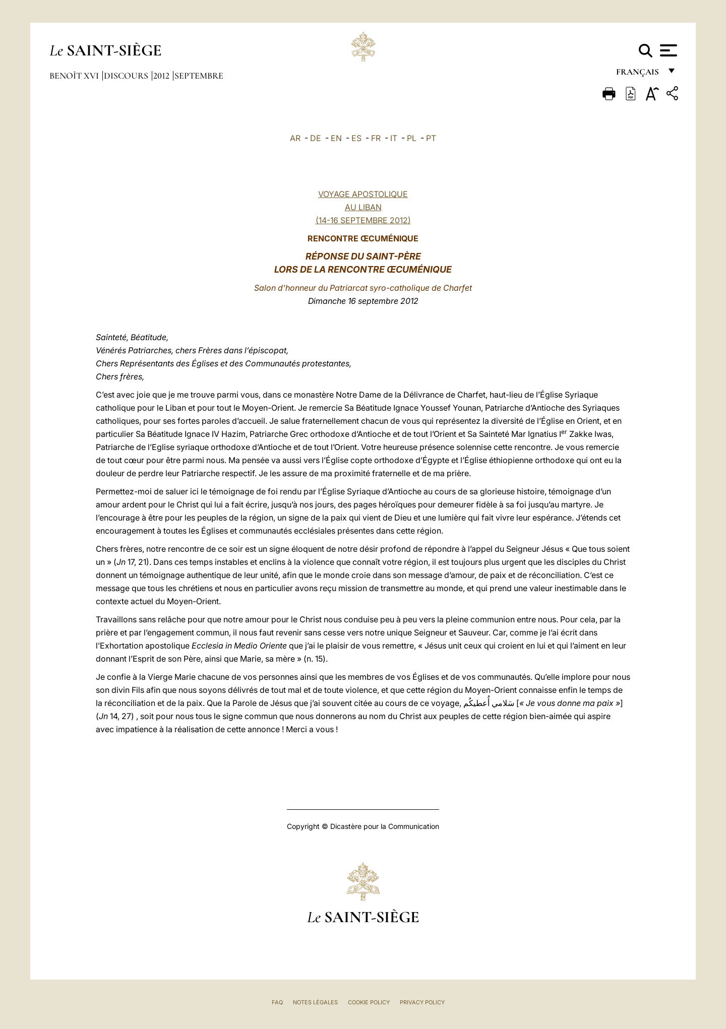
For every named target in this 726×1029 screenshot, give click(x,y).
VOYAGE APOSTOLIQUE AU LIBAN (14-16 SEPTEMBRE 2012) (363, 207)
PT (431, 138)
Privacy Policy (422, 1002)
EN (336, 138)
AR (295, 138)
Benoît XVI (75, 75)
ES (356, 138)
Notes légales (315, 1002)
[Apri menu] (667, 50)
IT (393, 138)
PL (411, 138)
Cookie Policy (369, 1002)
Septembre (198, 75)
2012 (162, 75)
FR (376, 138)
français (638, 74)
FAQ (277, 1002)
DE (315, 138)
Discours (127, 75)
